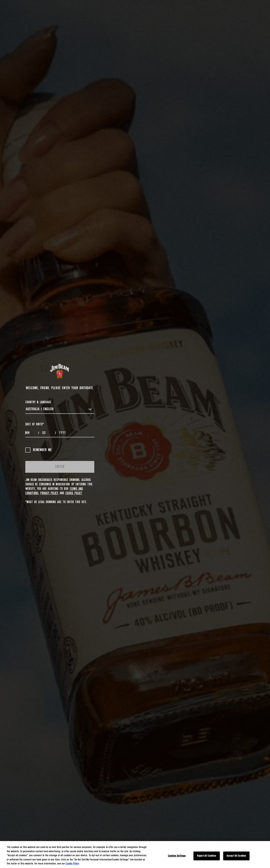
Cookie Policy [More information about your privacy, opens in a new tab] (72, 863)
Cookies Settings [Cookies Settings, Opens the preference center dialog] (177, 856)
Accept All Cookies (236, 856)
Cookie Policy (73, 493)
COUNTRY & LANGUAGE (38, 402)
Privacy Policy (49, 493)
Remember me (38, 450)
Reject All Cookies (206, 856)
